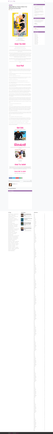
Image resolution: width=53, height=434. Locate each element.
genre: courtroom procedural (11, 223)
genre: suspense (15, 239)
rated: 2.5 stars (36, 37)
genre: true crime (10, 241)
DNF (35, 33)
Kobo (18, 129)
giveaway (14, 241)
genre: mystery (15, 232)
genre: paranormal (14, 233)
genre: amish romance (10, 218)
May (39, 215)
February (39, 234)
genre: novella (9, 233)
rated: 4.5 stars (36, 42)
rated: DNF (17, 247)
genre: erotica (15, 226)
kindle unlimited (17, 241)
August (39, 242)
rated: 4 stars (36, 41)
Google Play (21, 129)
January (39, 220)
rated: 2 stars (36, 36)
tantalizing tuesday (17, 248)
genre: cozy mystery (10, 224)
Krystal (11, 9)
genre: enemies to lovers (11, 226)
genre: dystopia (15, 225)
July (39, 243)
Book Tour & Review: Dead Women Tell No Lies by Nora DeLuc (27, 215)
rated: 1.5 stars (13, 243)
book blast (9, 215)
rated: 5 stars (13, 247)
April (39, 216)
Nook (17, 129)
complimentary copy (10, 216)
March (39, 233)
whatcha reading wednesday (11, 250)
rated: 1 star (9, 243)
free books (9, 217)
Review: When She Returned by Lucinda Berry (28, 219)
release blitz (9, 248)
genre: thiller (9, 240)
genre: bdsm (15, 218)
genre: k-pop (9, 231)
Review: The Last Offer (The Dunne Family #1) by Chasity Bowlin (27, 228)
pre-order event (12, 242)
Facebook (35, 23)
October (39, 224)
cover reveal (14, 216)
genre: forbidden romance (11, 227)
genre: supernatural (10, 239)
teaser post (9, 249)
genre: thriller (13, 240)
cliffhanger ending (13, 215)
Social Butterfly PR (22, 40)
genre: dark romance (15, 224)
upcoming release (13, 249)
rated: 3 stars (36, 38)
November (39, 238)
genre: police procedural (11, 235)
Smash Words (24, 129)
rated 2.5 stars (16, 242)
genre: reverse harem (16, 235)
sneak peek (10, 176)
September (39, 225)
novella (9, 242)
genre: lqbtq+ (13, 231)
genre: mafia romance (10, 232)
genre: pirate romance (10, 234)
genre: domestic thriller (10, 225)
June (39, 229)
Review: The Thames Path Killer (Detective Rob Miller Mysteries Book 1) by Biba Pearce (27, 223)
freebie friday (12, 217)
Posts (36, 28)
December (39, 221)
